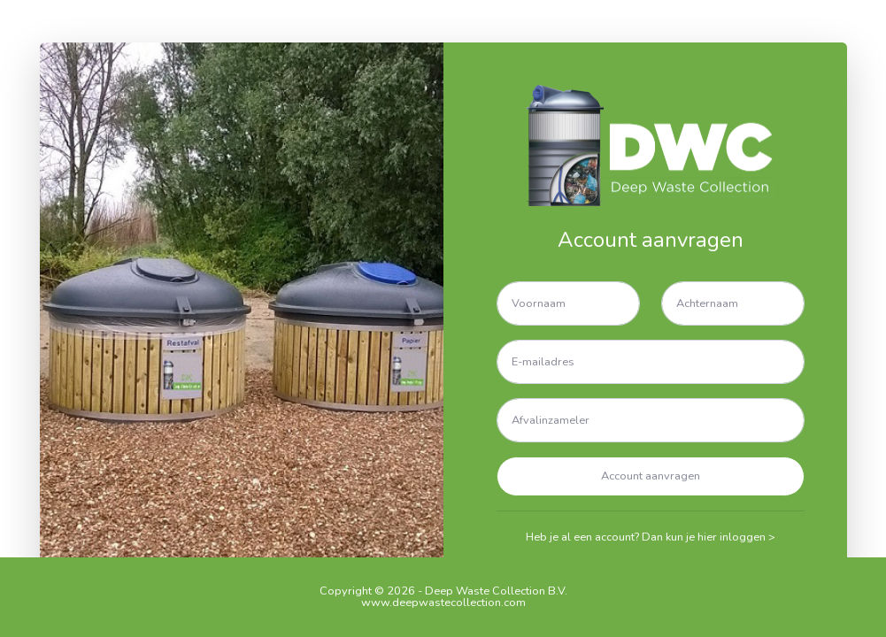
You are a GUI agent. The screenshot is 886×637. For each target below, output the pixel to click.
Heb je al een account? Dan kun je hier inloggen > (650, 537)
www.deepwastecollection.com (443, 602)
